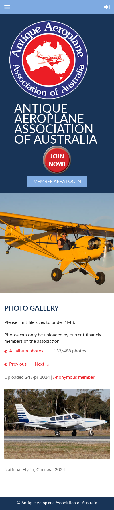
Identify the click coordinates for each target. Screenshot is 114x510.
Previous (18, 363)
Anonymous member (74, 377)
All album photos (26, 350)
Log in (73, 181)
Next (39, 363)
